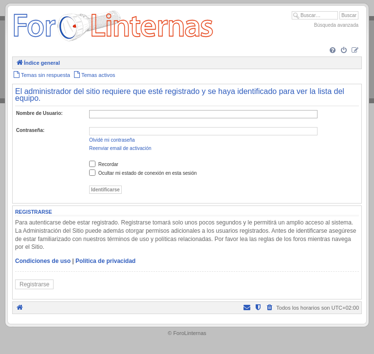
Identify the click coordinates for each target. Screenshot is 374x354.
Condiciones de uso (43, 261)
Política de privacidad (105, 261)
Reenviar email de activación (120, 148)
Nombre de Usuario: (39, 113)
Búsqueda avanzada (336, 25)
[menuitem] (332, 51)
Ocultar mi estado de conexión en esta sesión (143, 173)
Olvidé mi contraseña (112, 140)
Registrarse (34, 284)
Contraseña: (30, 130)
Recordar (103, 164)
